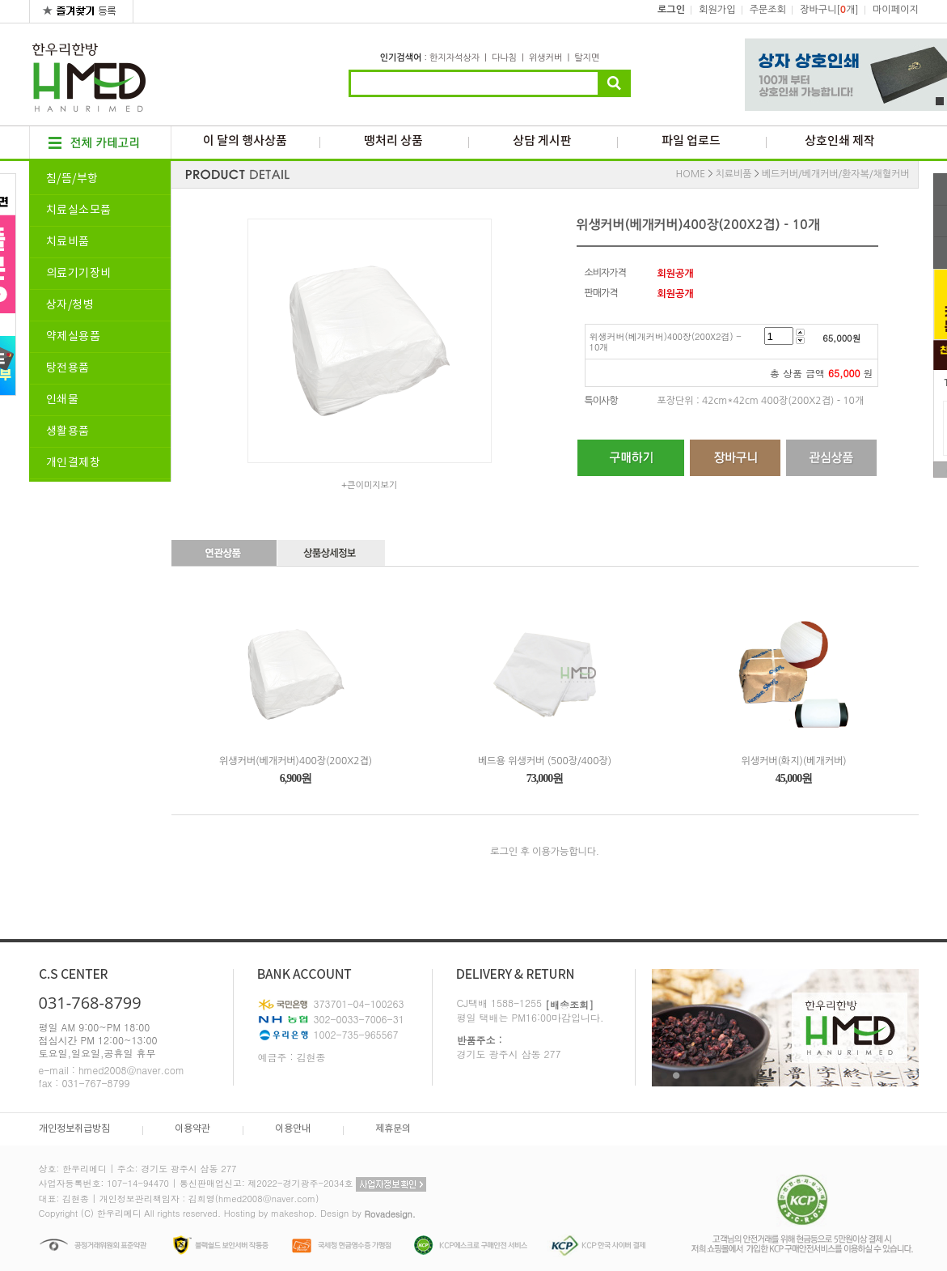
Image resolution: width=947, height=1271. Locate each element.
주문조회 (768, 10)
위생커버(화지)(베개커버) (793, 761)
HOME (691, 174)
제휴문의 (393, 1129)
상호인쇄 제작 (840, 141)
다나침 (504, 57)
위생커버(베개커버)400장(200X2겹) (295, 761)
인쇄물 (62, 399)
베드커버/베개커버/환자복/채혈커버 (836, 174)
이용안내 (293, 1129)
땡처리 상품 (393, 141)
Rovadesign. (390, 1214)
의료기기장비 (79, 273)
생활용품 (68, 431)
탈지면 (586, 57)
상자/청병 (70, 305)
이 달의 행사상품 (245, 141)
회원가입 (717, 10)
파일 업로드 (691, 141)
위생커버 (545, 57)
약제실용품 (73, 336)
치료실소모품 (79, 210)
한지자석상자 (454, 57)
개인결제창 (73, 463)
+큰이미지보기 (369, 485)
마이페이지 (895, 10)
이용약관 (192, 1129)
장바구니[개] (829, 10)
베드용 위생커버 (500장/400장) (544, 761)
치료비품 (68, 242)
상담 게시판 (542, 141)
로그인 (671, 10)
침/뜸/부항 (72, 178)
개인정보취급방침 (74, 1129)
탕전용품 (68, 368)
